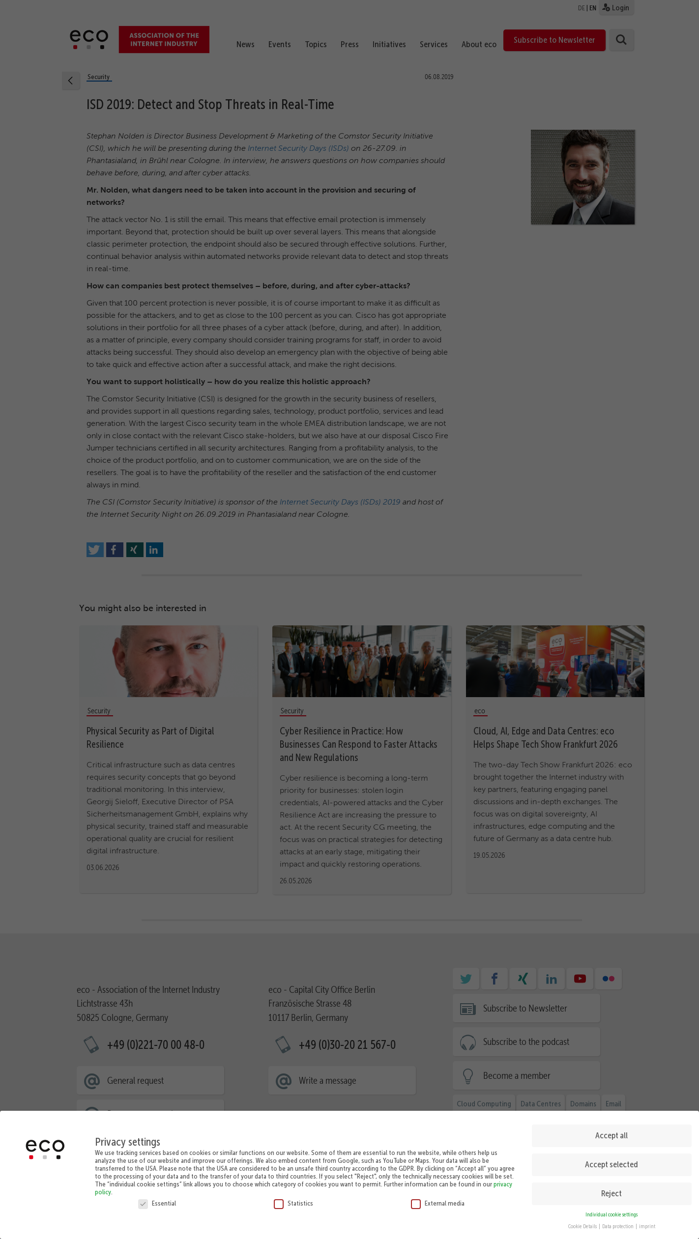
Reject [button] (611, 1191)
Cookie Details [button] (583, 1224)
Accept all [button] (611, 1133)
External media (438, 1200)
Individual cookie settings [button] (611, 1211)
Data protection (618, 1224)
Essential (157, 1200)
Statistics (293, 1200)
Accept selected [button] (611, 1162)
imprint (647, 1224)
